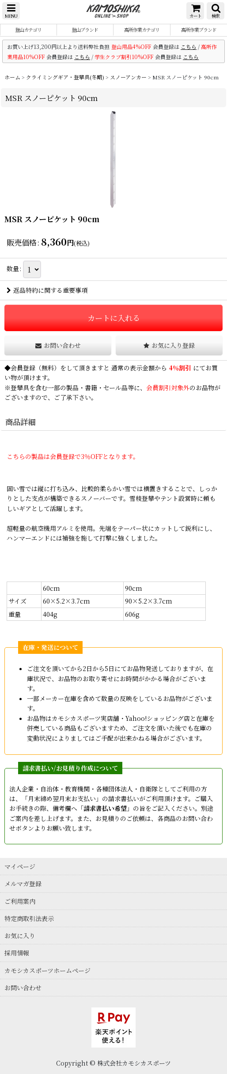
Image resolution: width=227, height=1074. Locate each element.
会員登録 (23, 367)
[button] (11, 10)
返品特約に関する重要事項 (47, 290)
